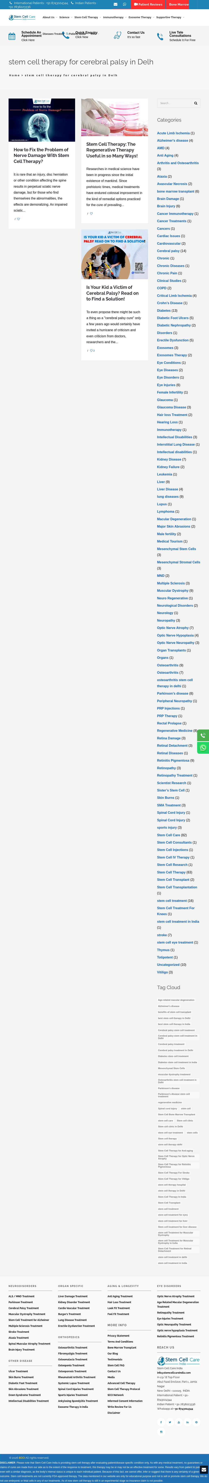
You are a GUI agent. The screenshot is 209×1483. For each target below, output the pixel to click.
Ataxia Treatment (19, 1337)
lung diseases (168, 497)
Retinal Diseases (170, 753)
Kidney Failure (168, 467)
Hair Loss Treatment (119, 1302)
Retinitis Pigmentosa (173, 760)
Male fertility (166, 534)
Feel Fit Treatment (118, 1314)
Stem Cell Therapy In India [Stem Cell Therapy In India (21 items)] (172, 1197)
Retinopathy (166, 768)
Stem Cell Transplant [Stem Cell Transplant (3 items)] (169, 1203)
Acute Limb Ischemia (173, 133)
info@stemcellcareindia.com (174, 1372)
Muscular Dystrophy (173, 590)
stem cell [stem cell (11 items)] (186, 1108)
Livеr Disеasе (167, 489)
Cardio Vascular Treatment (74, 1308)
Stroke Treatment (19, 1332)
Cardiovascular (169, 243)
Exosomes (165, 348)
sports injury (167, 827)
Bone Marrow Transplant (122, 1347)
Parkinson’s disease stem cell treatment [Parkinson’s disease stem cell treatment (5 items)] (174, 1095)
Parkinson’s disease (172, 693)
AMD (161, 148)
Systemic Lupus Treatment (74, 1383)
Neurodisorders (23, 1286)
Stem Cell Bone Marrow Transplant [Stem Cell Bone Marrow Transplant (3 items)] (176, 1114)
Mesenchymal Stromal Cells (178, 562)
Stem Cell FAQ (116, 1365)
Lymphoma (166, 511)
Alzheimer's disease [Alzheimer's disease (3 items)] (169, 1006)
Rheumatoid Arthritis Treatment (77, 1377)
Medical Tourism (170, 541)
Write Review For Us (119, 1407)
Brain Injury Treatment (22, 1349)
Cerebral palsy (168, 251)
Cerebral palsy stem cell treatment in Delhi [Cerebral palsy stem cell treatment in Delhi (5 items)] (177, 1037)
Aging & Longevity (123, 1286)
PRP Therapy (167, 716)
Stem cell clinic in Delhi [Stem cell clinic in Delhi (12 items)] (170, 1126)
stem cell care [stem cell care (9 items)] (165, 1120)
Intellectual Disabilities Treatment (29, 1401)
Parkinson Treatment (21, 1302)
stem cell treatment (172, 900)
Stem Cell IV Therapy (173, 857)
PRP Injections (168, 708)
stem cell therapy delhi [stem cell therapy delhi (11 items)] (170, 1144)
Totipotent (165, 957)
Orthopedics (69, 1337)
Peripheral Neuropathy (174, 701)
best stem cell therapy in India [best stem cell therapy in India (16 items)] (174, 1024)
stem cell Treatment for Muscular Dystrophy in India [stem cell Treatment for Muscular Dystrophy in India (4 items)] (175, 1241)
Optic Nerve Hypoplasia (175, 635)
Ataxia (162, 176)
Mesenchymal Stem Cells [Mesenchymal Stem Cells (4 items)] (171, 1068)
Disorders (164, 333)
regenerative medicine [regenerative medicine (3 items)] (170, 1102)
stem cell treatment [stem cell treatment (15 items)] (168, 1209)
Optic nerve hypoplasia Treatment (177, 1330)
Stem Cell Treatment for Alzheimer (29, 1320)
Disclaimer (114, 1412)
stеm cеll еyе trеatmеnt (175, 942)
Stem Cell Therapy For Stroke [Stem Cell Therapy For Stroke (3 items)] (174, 1172)
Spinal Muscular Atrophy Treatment (29, 1343)
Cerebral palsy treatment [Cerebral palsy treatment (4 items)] (171, 1044)
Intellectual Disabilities (174, 437)
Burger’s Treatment (69, 1314)
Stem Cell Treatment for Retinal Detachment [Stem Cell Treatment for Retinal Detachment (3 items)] (174, 1249)
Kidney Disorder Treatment (74, 1302)
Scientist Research (171, 783)
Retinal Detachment (172, 745)
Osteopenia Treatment (71, 1365)
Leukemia (164, 474)
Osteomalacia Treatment (72, 1359)
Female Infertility (170, 392)
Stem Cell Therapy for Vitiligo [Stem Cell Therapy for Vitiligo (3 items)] (173, 1179)
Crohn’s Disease (170, 303)
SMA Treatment (169, 805)
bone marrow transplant (175, 191)
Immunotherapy (169, 430)
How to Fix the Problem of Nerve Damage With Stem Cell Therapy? (41, 155)
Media (111, 1377)
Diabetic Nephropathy (174, 325)
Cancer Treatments (172, 221)
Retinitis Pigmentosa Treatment (175, 1336)
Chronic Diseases (171, 266)
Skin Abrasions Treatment (24, 1389)
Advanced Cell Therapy (121, 1383)
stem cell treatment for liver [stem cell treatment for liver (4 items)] (173, 1221)
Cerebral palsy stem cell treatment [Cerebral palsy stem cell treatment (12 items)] (176, 1030)
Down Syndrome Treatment (25, 1395)
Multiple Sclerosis (171, 583)
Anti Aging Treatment (120, 1296)
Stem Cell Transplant (173, 879)
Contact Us (114, 1371)
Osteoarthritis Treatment (72, 1347)
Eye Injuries (166, 385)
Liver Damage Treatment (73, 1296)
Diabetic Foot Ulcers (173, 318)
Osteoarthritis (168, 665)
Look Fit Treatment (119, 1308)
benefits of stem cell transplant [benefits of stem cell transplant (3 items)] (174, 1012)
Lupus (162, 504)
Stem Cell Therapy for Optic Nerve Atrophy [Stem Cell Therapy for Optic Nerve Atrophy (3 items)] (176, 1157)
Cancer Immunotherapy (175, 213)
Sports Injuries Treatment (73, 1395)
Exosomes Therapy (172, 355)
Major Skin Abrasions (173, 526)
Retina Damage (169, 738)
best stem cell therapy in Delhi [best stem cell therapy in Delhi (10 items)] (174, 1018)
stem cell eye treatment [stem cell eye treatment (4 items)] (170, 1132)
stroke (162, 935)
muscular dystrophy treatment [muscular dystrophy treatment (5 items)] (174, 1074)
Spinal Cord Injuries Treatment (76, 1389)
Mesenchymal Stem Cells (176, 549)
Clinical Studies (169, 280)
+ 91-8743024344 (183, 1408)
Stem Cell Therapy (171, 872)
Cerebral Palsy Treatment (24, 1308)
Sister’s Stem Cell (171, 790)
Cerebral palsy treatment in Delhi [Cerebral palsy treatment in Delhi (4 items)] (175, 1050)
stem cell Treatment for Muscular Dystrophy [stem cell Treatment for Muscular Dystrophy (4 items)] (175, 1233)
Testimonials (115, 1359)
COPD (162, 288)
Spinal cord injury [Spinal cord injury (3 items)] (167, 1108)
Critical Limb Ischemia (174, 295)
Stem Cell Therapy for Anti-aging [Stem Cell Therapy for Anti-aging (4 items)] (175, 1150)
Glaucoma (165, 400)
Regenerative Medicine (174, 731)
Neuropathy (166, 620)
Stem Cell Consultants (174, 842)
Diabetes (164, 310)
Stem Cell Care (168, 835)
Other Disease (20, 1361)
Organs (163, 657)
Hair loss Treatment (172, 415)
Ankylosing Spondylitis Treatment (78, 1401)
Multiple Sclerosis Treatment (25, 1326)
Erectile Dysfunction (173, 340)
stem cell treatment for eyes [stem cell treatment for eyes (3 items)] (173, 1215)
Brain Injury (166, 206)
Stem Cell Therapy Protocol (124, 1389)
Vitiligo (162, 972)
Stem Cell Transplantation (177, 887)
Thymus (163, 950)
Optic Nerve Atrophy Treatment (176, 1296)
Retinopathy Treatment (174, 775)
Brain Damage (168, 199)
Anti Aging (165, 155)
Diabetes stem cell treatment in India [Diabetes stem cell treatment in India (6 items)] (177, 1062)
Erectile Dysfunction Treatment (76, 1326)
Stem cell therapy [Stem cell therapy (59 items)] (167, 1138)
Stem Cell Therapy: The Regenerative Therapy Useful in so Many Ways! (112, 149)
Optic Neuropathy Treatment (174, 1324)
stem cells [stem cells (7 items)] (192, 1132)
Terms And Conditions (120, 1341)
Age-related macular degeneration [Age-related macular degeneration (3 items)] (176, 1000)
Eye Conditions (169, 362)
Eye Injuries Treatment (170, 1318)
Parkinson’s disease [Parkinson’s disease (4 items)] (169, 1088)
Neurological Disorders (175, 605)
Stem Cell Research (172, 864)
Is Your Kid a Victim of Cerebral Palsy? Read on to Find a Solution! (112, 293)
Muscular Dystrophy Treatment (27, 1314)
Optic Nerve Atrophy (173, 628)
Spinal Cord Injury (171, 812)
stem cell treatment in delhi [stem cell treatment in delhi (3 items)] (172, 1257)
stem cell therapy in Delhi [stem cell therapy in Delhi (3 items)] (171, 1191)
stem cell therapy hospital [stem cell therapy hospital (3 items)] (172, 1185)
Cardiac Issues (168, 236)
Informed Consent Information (125, 1401)
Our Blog (113, 1353)
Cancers (163, 228)
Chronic (163, 258)
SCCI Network (116, 1395)
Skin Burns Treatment (21, 1377)
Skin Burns (165, 797)
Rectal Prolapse (169, 723)
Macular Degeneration (174, 519)
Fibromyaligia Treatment (72, 1353)
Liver (161, 482)
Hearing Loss (167, 422)
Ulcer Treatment (18, 1371)
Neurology (165, 613)
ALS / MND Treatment (21, 1296)
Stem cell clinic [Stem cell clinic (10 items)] (185, 1120)
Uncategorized (168, 965)
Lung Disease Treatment (72, 1320)
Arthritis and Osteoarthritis (178, 163)
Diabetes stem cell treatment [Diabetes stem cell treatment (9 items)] (173, 1056)
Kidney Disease (169, 459)
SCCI (22, 1457)
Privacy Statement (118, 1335)
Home (14, 75)
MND (161, 575)
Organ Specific (70, 1286)
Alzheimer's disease (172, 140)
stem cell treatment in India (178, 921)
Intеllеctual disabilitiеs (174, 452)
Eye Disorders (168, 377)
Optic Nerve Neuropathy (176, 643)
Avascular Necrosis (172, 184)
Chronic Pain (167, 273)
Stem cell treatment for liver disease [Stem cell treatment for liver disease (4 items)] (177, 1227)
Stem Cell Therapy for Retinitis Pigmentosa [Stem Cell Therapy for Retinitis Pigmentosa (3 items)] (174, 1165)
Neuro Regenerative (172, 598)
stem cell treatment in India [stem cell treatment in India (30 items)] (172, 1263)
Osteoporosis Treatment (72, 1371)
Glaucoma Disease (171, 407)
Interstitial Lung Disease (176, 444)
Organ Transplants (171, 650)
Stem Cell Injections (172, 850)
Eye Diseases (167, 370)
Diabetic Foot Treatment (23, 1383)
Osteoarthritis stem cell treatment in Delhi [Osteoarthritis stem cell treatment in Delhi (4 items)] (177, 1081)
